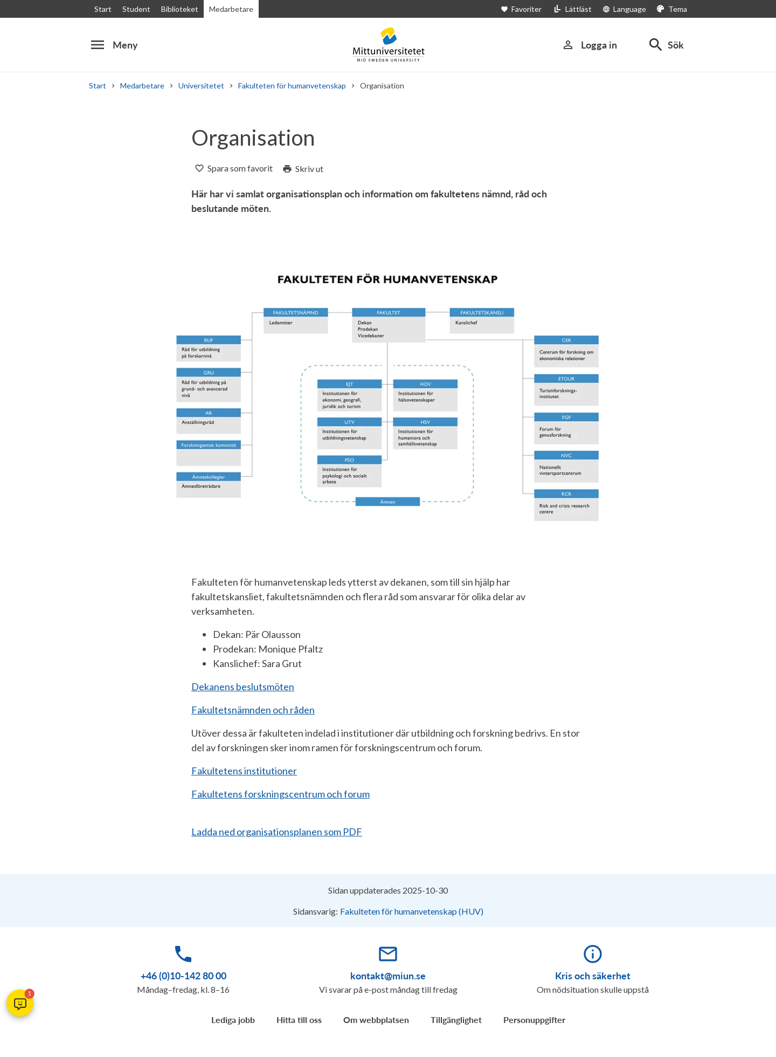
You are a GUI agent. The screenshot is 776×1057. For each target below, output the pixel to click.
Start (103, 8)
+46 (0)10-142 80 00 (183, 976)
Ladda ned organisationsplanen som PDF (276, 832)
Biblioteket (179, 8)
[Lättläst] (572, 9)
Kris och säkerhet (592, 976)
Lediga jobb (233, 1019)
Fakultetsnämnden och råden (253, 710)
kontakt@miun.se (388, 976)
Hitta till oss (299, 1019)
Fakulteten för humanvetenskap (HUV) (411, 911)
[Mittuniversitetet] (388, 44)
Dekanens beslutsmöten (242, 686)
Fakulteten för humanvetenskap (292, 85)
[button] (19, 1003)
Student (136, 8)
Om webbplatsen (376, 1019)
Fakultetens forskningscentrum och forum (280, 794)
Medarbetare (231, 8)
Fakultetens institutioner (244, 771)
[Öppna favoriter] (526, 9)
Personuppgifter (534, 1019)
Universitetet (201, 85)
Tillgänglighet (456, 1019)
